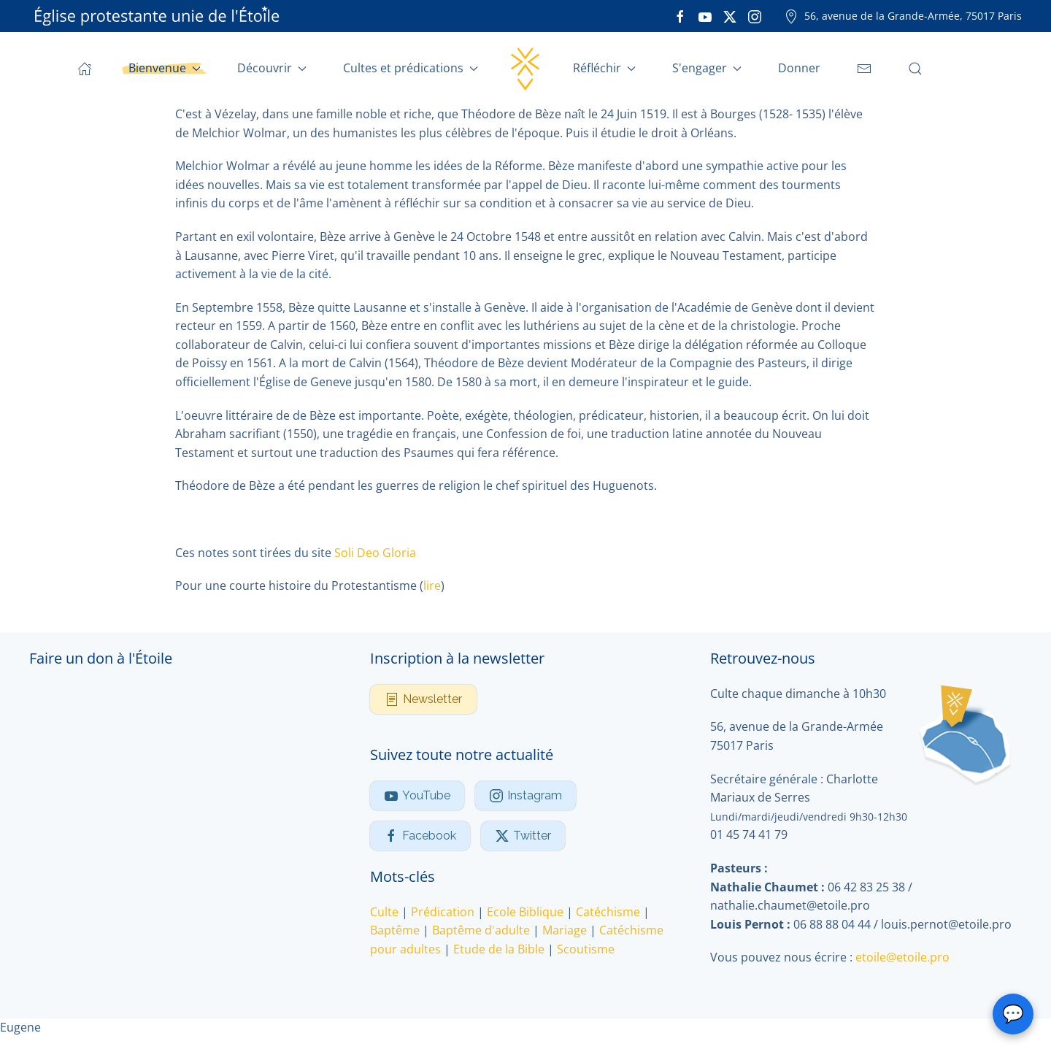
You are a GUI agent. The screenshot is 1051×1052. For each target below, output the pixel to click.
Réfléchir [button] (604, 68)
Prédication (442, 912)
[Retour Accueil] (525, 68)
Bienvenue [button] (164, 68)
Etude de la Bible (498, 949)
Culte (384, 912)
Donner (799, 68)
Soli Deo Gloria (375, 553)
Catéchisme (608, 912)
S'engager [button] (707, 68)
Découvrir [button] (272, 68)
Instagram (525, 795)
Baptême (395, 931)
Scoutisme (586, 949)
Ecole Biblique (525, 912)
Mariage (564, 931)
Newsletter (423, 699)
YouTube (417, 795)
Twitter (523, 836)
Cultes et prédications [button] (410, 68)
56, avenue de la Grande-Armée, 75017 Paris (903, 16)
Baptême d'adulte (481, 931)
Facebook (420, 836)
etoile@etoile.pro (902, 958)
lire (432, 585)
